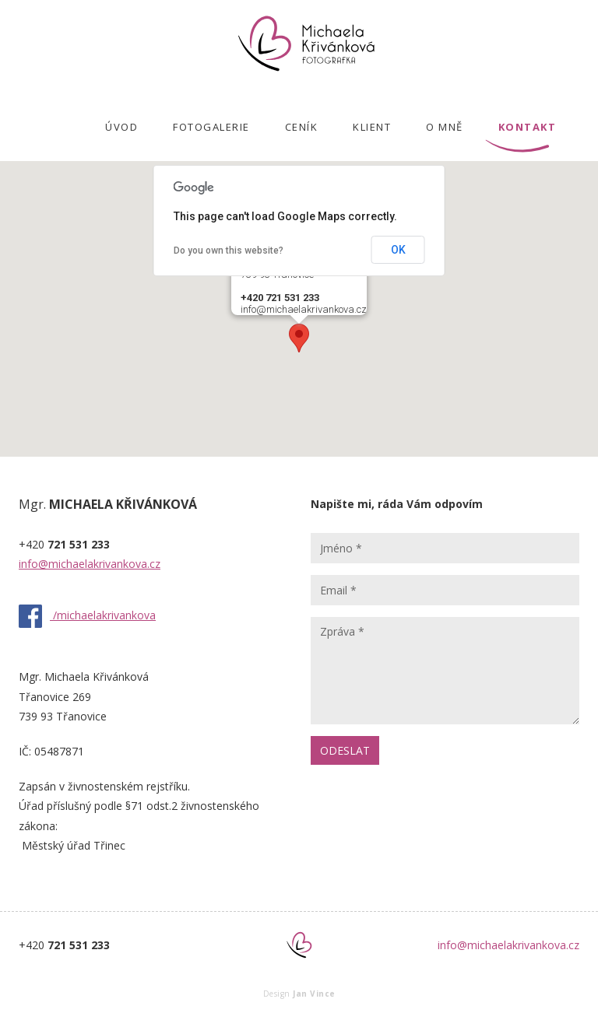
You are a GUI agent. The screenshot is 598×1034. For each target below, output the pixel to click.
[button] (299, 338)
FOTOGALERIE (211, 127)
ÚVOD (121, 127)
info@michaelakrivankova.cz (89, 563)
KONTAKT (527, 127)
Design (299, 993)
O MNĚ (444, 127)
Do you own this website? (228, 250)
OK (398, 250)
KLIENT (372, 127)
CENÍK (301, 127)
